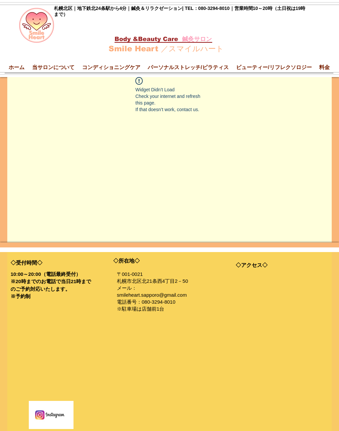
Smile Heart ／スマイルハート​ (166, 48)
